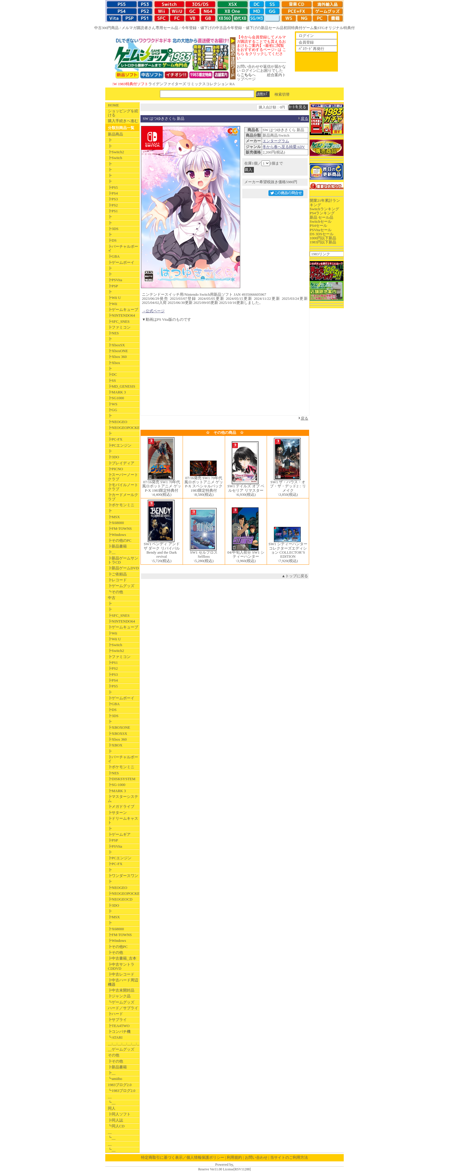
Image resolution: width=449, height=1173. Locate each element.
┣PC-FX (115, 439)
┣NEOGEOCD (120, 899)
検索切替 (282, 94)
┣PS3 (113, 199)
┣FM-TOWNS (120, 528)
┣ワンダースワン (123, 875)
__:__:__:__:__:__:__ (123, 1043)
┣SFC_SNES (118, 321)
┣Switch (115, 158)
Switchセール (321, 221)
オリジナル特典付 (340, 28)
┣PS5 (113, 187)
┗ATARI (115, 1037)
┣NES (113, 333)
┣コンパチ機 (119, 1031)
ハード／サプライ (123, 1008)
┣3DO (113, 457)
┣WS (112, 404)
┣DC (112, 374)
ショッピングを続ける (123, 113)
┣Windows (117, 534)
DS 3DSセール (322, 234)
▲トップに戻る (294, 576)
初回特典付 (293, 28)
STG (321, 28)
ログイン (306, 35)
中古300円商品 (106, 28)
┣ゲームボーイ (121, 262)
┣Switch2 (116, 152)
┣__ (111, 552)
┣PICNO (115, 469)
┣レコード (117, 580)
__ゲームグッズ (121, 1049)
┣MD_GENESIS (121, 386)
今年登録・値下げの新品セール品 (255, 28)
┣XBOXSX (117, 733)
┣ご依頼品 (117, 574)
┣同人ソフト (119, 1114)
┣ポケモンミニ (121, 505)
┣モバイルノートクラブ (123, 487)
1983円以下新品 (323, 242)
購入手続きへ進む (123, 121)
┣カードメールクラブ (123, 497)
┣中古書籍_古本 (122, 958)
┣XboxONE (118, 351)
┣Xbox (114, 363)
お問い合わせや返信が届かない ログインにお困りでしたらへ (261, 70)
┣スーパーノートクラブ (123, 477)
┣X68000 (116, 522)
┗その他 (115, 592)
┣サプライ (117, 1019)
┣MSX (114, 517)
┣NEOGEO (117, 422)
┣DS (112, 240)
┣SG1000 (116, 398)
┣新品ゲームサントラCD (123, 560)
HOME (113, 105)
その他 (113, 1055)
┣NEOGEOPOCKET (123, 427)
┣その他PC (118, 946)
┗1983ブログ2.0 (121, 1090)
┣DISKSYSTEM (122, 779)
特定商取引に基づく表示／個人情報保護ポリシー (182, 1157)
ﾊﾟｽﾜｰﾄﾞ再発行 (311, 49)
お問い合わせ (256, 1157)
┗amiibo (115, 1078)
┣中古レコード (121, 974)
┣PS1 (113, 211)
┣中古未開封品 (121, 990)
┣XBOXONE (119, 727)
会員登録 (306, 42)
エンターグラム (276, 141)
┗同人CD (116, 1126)
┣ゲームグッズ (121, 586)
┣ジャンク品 (119, 996)
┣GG (112, 410)
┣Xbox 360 (117, 356)
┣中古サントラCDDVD (121, 966)
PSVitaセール (321, 230)
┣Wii (112, 304)
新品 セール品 (321, 217)
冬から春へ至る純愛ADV (284, 147)
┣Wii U (114, 297)
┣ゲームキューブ (123, 309)
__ (110, 1096)
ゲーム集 (310, 28)
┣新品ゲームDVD (123, 568)
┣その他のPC (119, 540)
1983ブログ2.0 (119, 1085)
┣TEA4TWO (118, 1026)
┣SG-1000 (116, 784)
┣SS (112, 380)
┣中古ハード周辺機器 (123, 982)
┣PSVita (115, 280)
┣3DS (113, 229)
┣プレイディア (121, 463)
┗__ (111, 1102)
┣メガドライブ (121, 806)
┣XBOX (115, 745)
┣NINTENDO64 (121, 315)
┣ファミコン (119, 327)
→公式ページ (153, 311)
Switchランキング (324, 209)
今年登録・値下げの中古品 (204, 28)
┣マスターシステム (123, 798)
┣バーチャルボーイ (123, 248)
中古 (111, 598)
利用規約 (234, 1157)
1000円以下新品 (323, 238)
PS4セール (318, 225)
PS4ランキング (322, 213)
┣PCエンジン (119, 445)
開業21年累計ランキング (325, 202)
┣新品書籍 (117, 546)
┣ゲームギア (119, 834)
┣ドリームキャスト (123, 820)
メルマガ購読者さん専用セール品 (150, 28)
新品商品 (115, 134)
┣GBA (114, 256)
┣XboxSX (116, 345)
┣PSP (113, 286)
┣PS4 (113, 193)
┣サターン (117, 812)
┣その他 (115, 952)
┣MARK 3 (117, 392)
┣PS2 (113, 205)
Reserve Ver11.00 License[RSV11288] (224, 1169)
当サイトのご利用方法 (289, 1157)
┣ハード (115, 1014)
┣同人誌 (115, 1120)
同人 (111, 1108)
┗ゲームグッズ (121, 1002)
